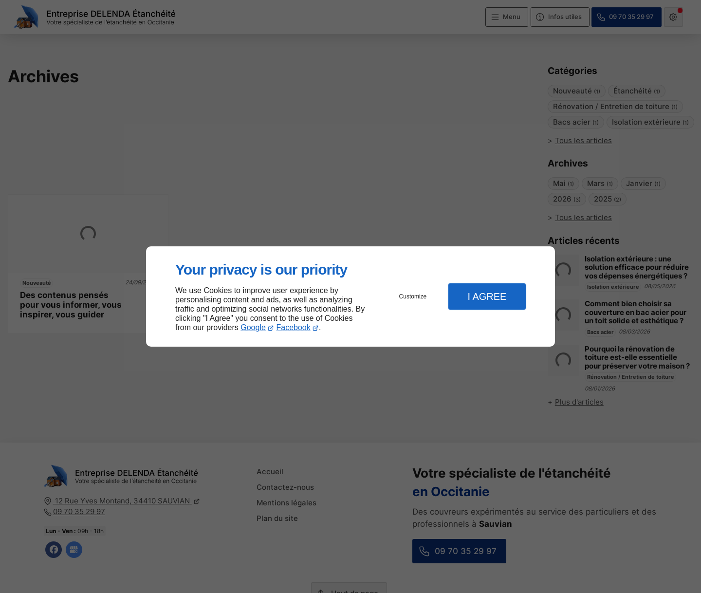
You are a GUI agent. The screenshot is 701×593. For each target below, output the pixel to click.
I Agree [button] (486, 296)
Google (253, 327)
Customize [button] (413, 296)
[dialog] (350, 296)
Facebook (294, 327)
